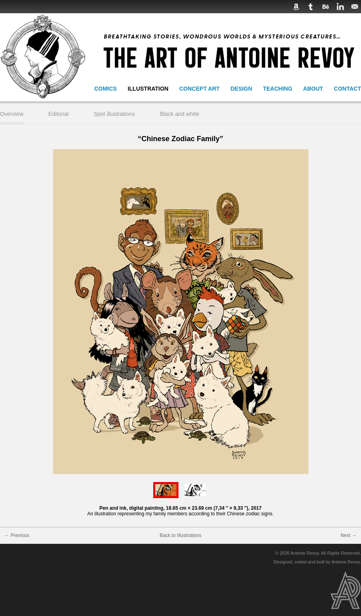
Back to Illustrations (180, 535)
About (313, 88)
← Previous (16, 535)
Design (241, 88)
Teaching (277, 88)
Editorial (59, 114)
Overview (11, 114)
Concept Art (199, 88)
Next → (349, 535)
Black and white (179, 114)
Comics (105, 88)
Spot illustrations (114, 114)
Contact (347, 88)
